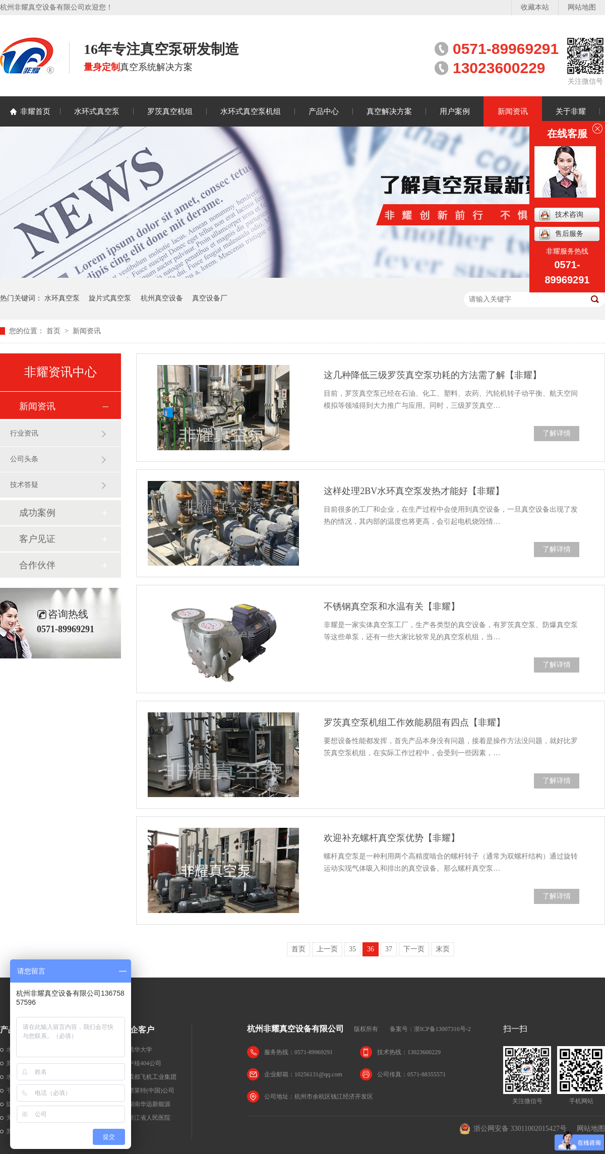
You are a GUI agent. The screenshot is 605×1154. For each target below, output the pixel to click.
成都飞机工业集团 (152, 1076)
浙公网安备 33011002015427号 (513, 1128)
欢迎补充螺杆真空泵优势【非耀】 (392, 838)
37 (388, 949)
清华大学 (140, 1049)
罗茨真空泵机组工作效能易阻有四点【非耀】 (414, 722)
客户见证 (37, 539)
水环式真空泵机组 (250, 111)
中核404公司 (144, 1063)
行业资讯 (24, 433)
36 (370, 949)
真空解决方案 (389, 111)
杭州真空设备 (162, 298)
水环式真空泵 (96, 111)
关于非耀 (571, 111)
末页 (443, 949)
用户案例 (455, 111)
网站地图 (582, 7)
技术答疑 (24, 485)
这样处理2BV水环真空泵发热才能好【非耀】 (414, 491)
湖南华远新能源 (149, 1104)
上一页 (327, 949)
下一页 (414, 949)
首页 (54, 331)
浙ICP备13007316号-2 (442, 1028)
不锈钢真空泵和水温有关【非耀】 (392, 606)
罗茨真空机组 (170, 111)
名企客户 (138, 1029)
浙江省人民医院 (149, 1117)
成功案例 (37, 513)
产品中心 (324, 111)
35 (352, 949)
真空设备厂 (209, 298)
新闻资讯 (513, 111)
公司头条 (24, 459)
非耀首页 (35, 111)
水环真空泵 (62, 298)
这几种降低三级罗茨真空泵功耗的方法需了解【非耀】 (432, 375)
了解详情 (556, 433)
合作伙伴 (37, 565)
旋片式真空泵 (110, 298)
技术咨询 (561, 215)
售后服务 (561, 234)
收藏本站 (535, 7)
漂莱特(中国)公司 (151, 1090)
